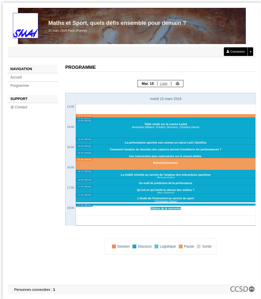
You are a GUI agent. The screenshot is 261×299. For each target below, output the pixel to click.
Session (123, 246)
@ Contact (18, 107)
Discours (144, 246)
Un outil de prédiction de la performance (165, 183)
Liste (164, 84)
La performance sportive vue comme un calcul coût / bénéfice (166, 142)
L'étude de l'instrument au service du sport (165, 198)
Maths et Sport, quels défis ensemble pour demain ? (117, 23)
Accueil (16, 77)
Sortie (206, 246)
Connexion (235, 51)
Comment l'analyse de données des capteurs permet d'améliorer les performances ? (166, 149)
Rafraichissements (165, 162)
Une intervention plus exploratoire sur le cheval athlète (165, 156)
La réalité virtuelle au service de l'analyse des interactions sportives (166, 174)
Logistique (168, 246)
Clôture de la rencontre (165, 208)
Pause (189, 246)
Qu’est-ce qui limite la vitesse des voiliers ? (165, 189)
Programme (19, 86)
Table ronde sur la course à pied (165, 124)
